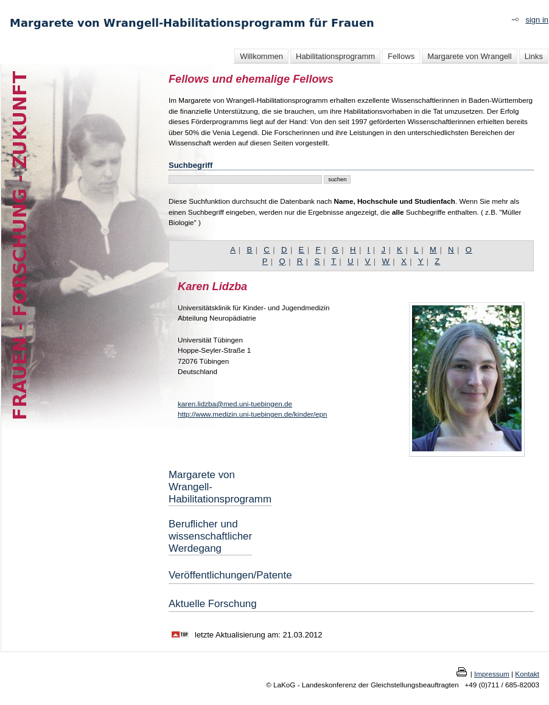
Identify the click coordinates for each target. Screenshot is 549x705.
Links (534, 56)
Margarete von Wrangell (469, 56)
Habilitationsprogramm (335, 56)
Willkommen (261, 56)
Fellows (401, 56)
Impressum (491, 674)
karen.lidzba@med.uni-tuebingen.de (235, 404)
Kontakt (527, 674)
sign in (536, 19)
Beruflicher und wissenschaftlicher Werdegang (210, 536)
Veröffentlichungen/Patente (230, 575)
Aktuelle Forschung (213, 603)
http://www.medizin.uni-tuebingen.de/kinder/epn (252, 414)
